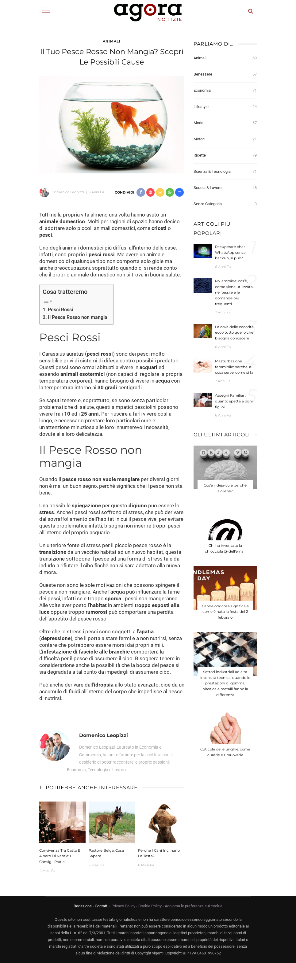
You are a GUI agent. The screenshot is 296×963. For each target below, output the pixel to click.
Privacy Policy (123, 906)
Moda (225, 123)
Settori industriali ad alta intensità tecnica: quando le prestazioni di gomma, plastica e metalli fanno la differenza (225, 678)
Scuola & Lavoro (225, 187)
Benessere (225, 74)
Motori (225, 139)
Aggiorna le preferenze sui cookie (193, 906)
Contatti (101, 906)
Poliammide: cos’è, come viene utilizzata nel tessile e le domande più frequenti (234, 292)
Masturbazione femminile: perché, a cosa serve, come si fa (234, 367)
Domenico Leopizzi (68, 192)
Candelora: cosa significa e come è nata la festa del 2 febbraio (225, 608)
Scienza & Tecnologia (225, 171)
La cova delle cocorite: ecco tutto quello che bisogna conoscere (234, 332)
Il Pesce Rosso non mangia (77, 317)
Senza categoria (225, 204)
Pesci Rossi (60, 310)
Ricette (225, 155)
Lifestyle (225, 106)
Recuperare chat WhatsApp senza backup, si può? (230, 252)
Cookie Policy (150, 906)
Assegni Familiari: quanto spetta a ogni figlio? (234, 401)
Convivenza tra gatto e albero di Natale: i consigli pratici (59, 856)
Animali (112, 41)
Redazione (83, 906)
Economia (225, 90)
